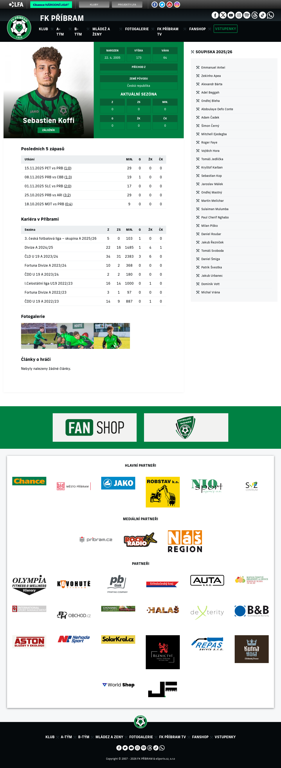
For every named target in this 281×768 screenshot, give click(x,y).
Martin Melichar (212, 201)
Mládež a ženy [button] (101, 31)
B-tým (83, 737)
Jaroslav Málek (212, 184)
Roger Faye (209, 142)
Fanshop (197, 29)
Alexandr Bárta (211, 84)
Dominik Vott (210, 284)
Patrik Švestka (211, 267)
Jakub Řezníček (212, 242)
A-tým (66, 737)
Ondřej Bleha (210, 101)
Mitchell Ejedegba (214, 134)
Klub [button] (43, 29)
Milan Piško (209, 226)
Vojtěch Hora (210, 151)
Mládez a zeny (109, 737)
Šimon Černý (210, 126)
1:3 (68, 177)
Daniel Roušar (211, 234)
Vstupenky (225, 29)
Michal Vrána (210, 292)
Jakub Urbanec (212, 276)
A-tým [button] (60, 31)
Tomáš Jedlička (212, 159)
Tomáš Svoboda (212, 251)
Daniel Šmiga (210, 259)
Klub (50, 737)
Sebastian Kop (211, 176)
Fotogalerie (137, 29)
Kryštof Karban (212, 167)
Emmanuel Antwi (213, 67)
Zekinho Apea (211, 76)
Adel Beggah (210, 92)
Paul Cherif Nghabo (215, 217)
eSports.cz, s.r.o (165, 758)
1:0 (67, 168)
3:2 (67, 195)
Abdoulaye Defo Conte (217, 109)
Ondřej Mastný (211, 192)
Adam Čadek (210, 117)
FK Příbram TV (167, 31)
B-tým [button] (78, 31)
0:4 (68, 204)
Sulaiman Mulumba (215, 209)
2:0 (67, 186)
